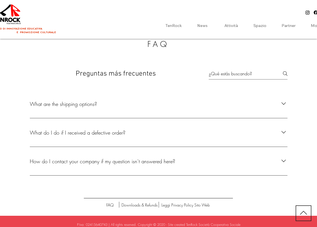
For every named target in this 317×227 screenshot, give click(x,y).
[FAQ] (110, 205)
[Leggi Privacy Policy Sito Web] (185, 205)
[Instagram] (307, 12)
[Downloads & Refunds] (140, 205)
